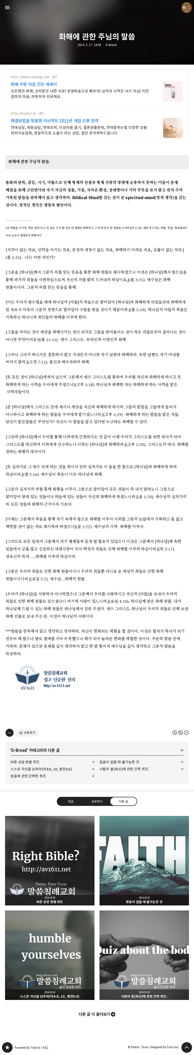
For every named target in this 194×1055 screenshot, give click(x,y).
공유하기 (97, 801)
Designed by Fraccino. (164, 1047)
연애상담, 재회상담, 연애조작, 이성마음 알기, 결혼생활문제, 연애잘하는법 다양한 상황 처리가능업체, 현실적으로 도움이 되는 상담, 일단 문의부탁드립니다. (79, 130)
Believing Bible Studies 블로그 (7, 1047)
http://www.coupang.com (30, 77)
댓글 (70, 801)
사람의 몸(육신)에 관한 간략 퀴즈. (124, 769)
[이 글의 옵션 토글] (10, 733)
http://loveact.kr (23, 113)
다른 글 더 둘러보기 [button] (94, 1014)
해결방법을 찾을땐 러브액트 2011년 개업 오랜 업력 (55, 121)
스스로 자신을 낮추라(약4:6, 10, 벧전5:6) (41, 769)
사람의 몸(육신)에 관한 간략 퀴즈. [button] (144, 955)
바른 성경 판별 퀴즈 (25, 762)
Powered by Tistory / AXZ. (32, 1047)
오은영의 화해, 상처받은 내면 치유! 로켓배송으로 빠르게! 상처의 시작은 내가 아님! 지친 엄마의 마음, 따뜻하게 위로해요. (80, 94)
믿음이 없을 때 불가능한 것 (119, 762)
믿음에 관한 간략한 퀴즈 (28, 776)
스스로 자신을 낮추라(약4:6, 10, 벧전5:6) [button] (49, 955)
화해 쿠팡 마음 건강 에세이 (34, 84)
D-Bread (111, 45)
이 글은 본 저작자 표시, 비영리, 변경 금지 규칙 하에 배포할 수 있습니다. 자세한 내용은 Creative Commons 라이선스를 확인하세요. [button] (180, 732)
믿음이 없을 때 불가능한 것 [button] (144, 860)
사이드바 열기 (7, 8)
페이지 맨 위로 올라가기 (187, 1047)
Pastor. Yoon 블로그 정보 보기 (187, 8)
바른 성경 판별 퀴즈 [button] (49, 860)
